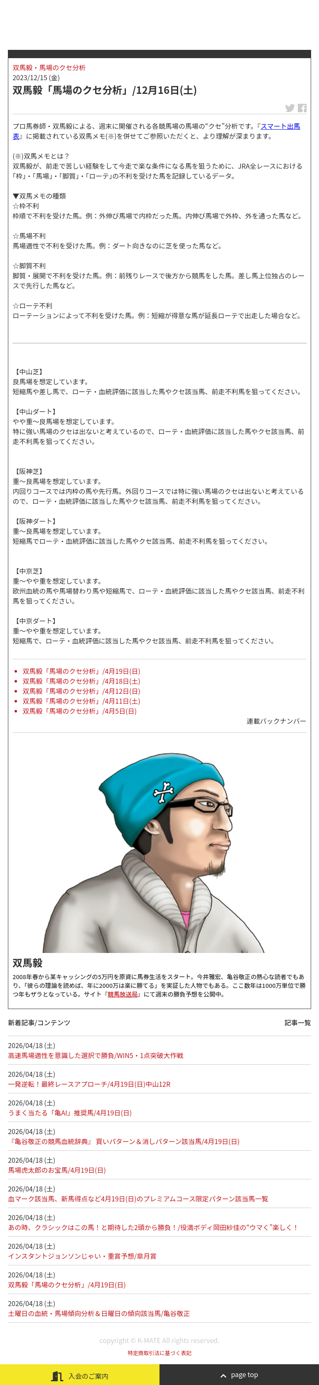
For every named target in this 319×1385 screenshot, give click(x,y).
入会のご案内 (79, 1376)
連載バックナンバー (277, 721)
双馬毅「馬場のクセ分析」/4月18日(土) (81, 681)
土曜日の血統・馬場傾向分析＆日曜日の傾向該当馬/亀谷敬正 (99, 1313)
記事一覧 (298, 1022)
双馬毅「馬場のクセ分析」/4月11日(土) (81, 701)
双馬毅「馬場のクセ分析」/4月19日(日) (81, 671)
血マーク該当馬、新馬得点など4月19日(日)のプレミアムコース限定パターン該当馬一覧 (138, 1198)
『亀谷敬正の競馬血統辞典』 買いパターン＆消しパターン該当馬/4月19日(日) (124, 1141)
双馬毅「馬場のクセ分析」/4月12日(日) (81, 691)
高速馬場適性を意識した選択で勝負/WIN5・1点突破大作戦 (95, 1055)
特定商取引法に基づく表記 (159, 1353)
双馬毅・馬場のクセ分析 (49, 67)
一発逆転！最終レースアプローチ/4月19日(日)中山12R (89, 1084)
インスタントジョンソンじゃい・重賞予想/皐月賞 (82, 1256)
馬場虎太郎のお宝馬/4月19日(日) (57, 1170)
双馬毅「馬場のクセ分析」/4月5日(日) (79, 711)
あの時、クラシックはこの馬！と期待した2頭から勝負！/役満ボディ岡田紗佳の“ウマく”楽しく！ (153, 1227)
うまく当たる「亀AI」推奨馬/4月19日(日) (70, 1112)
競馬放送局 (122, 994)
